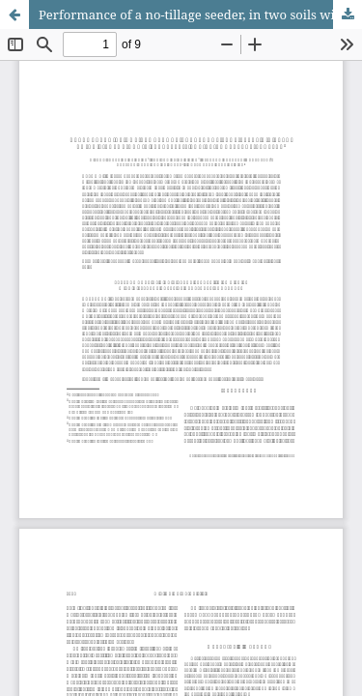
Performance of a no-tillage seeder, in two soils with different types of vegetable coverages (200, 14)
